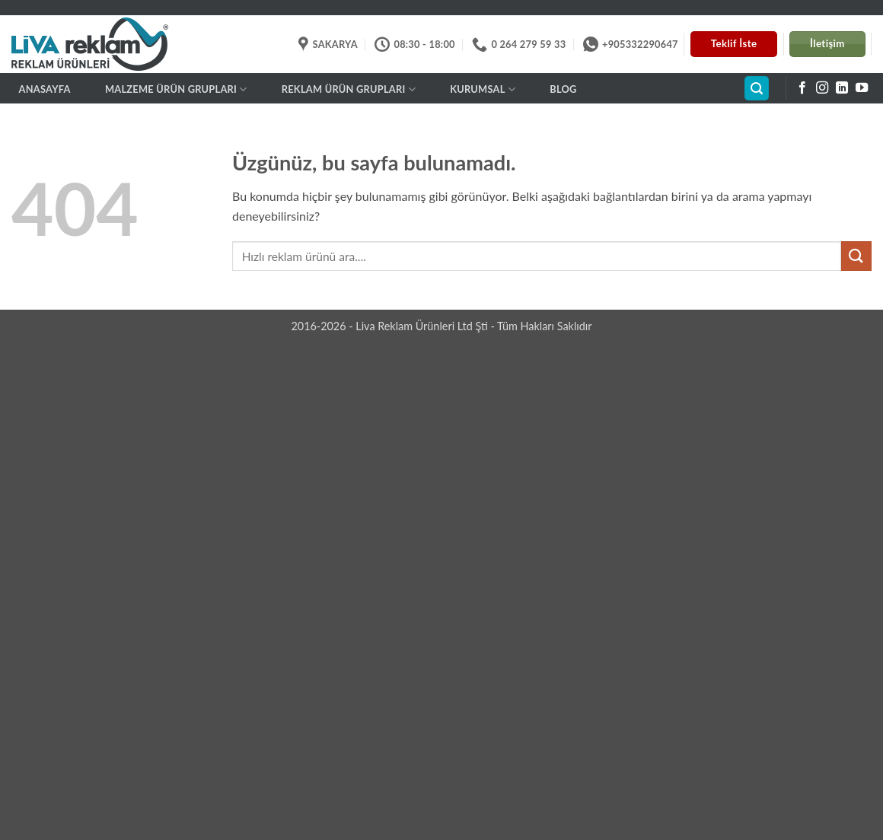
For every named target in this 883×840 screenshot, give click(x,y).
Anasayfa (45, 89)
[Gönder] (856, 256)
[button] (756, 88)
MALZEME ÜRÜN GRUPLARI (176, 89)
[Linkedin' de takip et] (842, 88)
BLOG (563, 89)
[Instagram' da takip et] (822, 88)
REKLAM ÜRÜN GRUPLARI (349, 89)
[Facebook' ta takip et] (802, 88)
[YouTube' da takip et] (862, 88)
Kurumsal (482, 89)
